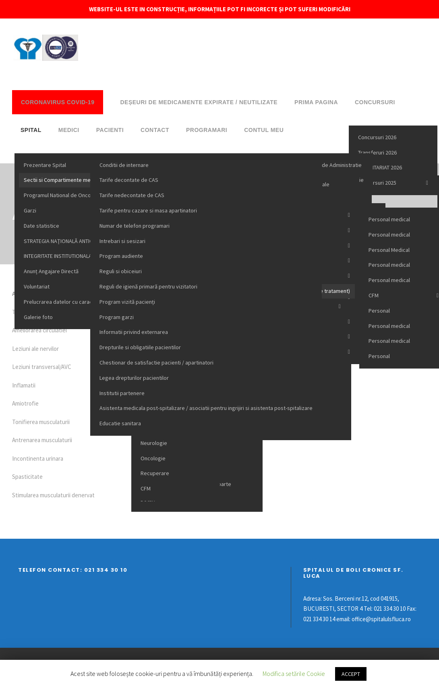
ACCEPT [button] (351, 674)
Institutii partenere (122, 393)
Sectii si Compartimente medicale (64, 179)
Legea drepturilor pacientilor (134, 377)
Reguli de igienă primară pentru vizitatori (148, 286)
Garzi (30, 210)
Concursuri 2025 (377, 182)
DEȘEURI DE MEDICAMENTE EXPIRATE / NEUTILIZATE (198, 102)
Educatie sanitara (120, 423)
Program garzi (116, 317)
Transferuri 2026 (377, 152)
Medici (68, 130)
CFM (146, 488)
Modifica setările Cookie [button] (294, 673)
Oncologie (153, 458)
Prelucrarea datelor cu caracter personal (73, 301)
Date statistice (41, 225)
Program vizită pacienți (127, 301)
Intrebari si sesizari (122, 241)
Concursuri (375, 102)
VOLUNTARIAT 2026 (380, 167)
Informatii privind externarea (133, 332)
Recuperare (155, 473)
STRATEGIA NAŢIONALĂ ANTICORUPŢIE (69, 241)
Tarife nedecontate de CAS (131, 195)
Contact (155, 130)
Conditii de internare (124, 165)
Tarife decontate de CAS (128, 179)
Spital (31, 130)
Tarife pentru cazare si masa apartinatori (148, 210)
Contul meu (264, 130)
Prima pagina (316, 102)
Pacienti (110, 130)
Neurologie (154, 443)
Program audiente (121, 256)
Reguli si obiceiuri (120, 271)
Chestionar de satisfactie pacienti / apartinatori (156, 362)
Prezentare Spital (45, 165)
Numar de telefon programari (134, 225)
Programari (206, 130)
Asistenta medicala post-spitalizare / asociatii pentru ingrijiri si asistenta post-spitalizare (206, 408)
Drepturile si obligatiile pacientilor (140, 347)
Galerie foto (38, 317)
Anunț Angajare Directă (51, 271)
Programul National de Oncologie (63, 195)
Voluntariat (37, 286)
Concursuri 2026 (377, 137)
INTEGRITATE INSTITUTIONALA (58, 256)
